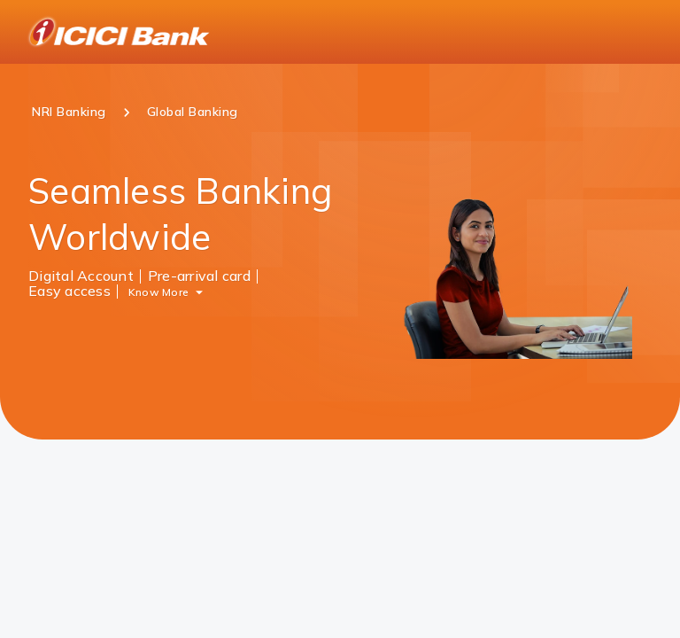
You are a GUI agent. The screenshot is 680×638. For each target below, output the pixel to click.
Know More (158, 291)
